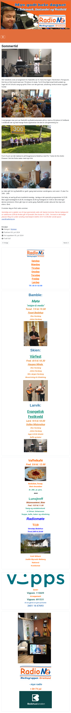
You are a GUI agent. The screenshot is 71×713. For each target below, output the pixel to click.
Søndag (35, 261)
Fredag (35, 278)
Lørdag (35, 282)
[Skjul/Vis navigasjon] (3, 36)
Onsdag (35, 271)
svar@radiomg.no (8, 219)
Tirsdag (35, 268)
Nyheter (14, 229)
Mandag (35, 264)
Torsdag (35, 275)
